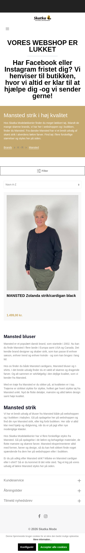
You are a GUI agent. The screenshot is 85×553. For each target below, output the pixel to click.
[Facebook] (39, 517)
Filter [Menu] (42, 170)
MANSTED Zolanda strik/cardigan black (41, 296)
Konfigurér (27, 547)
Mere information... (42, 539)
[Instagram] (46, 517)
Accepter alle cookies (53, 547)
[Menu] (7, 28)
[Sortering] (42, 184)
